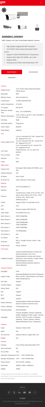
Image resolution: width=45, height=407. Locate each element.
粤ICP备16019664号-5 (22, 403)
